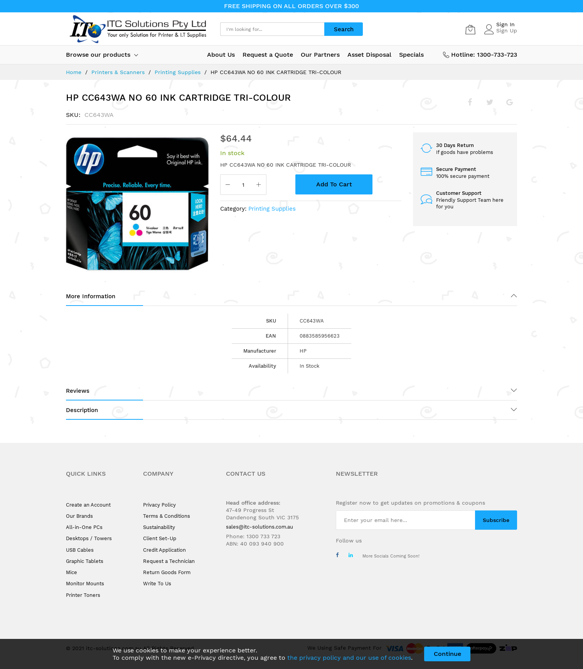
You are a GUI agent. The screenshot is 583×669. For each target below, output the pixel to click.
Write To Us (157, 583)
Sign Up (506, 30)
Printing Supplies (178, 72)
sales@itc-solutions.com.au (259, 527)
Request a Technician (169, 561)
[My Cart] (470, 29)
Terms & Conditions (166, 516)
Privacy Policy (159, 505)
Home (73, 72)
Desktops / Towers (89, 538)
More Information (90, 296)
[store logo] (137, 29)
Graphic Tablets (84, 561)
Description (82, 410)
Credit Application (164, 550)
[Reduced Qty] (228, 185)
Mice (71, 572)
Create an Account (88, 505)
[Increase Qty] (258, 185)
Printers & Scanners (118, 72)
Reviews (77, 390)
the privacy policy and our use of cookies (349, 657)
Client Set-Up (159, 538)
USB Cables (80, 550)
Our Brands (79, 516)
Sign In (505, 24)
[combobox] (272, 29)
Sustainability (159, 527)
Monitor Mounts (85, 583)
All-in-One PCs (84, 527)
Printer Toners (83, 595)
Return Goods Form (166, 572)
